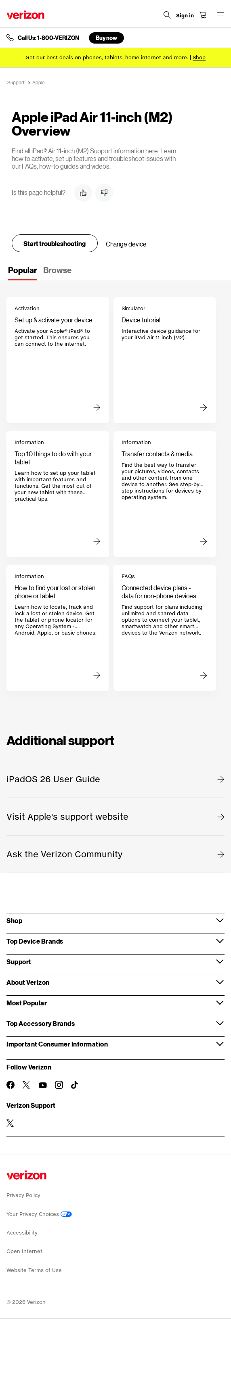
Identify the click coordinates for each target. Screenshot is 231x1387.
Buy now (106, 37)
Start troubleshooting (54, 243)
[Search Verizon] (167, 15)
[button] (83, 193)
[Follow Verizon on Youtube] (43, 1085)
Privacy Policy (23, 1195)
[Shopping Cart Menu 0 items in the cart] (203, 15)
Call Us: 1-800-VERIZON (48, 38)
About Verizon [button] (28, 982)
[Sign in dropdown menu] (185, 16)
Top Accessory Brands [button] (40, 1023)
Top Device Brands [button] (34, 941)
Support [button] (19, 961)
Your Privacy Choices (39, 1214)
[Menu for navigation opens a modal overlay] (220, 15)
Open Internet (24, 1251)
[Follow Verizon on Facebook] (10, 1085)
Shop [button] (14, 920)
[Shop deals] (199, 57)
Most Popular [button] (26, 1003)
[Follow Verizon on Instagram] (59, 1085)
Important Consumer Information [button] (57, 1044)
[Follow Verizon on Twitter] (27, 1085)
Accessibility (22, 1233)
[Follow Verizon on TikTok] (75, 1085)
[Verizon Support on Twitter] (10, 1123)
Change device (126, 244)
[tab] (22, 272)
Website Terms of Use (34, 1270)
